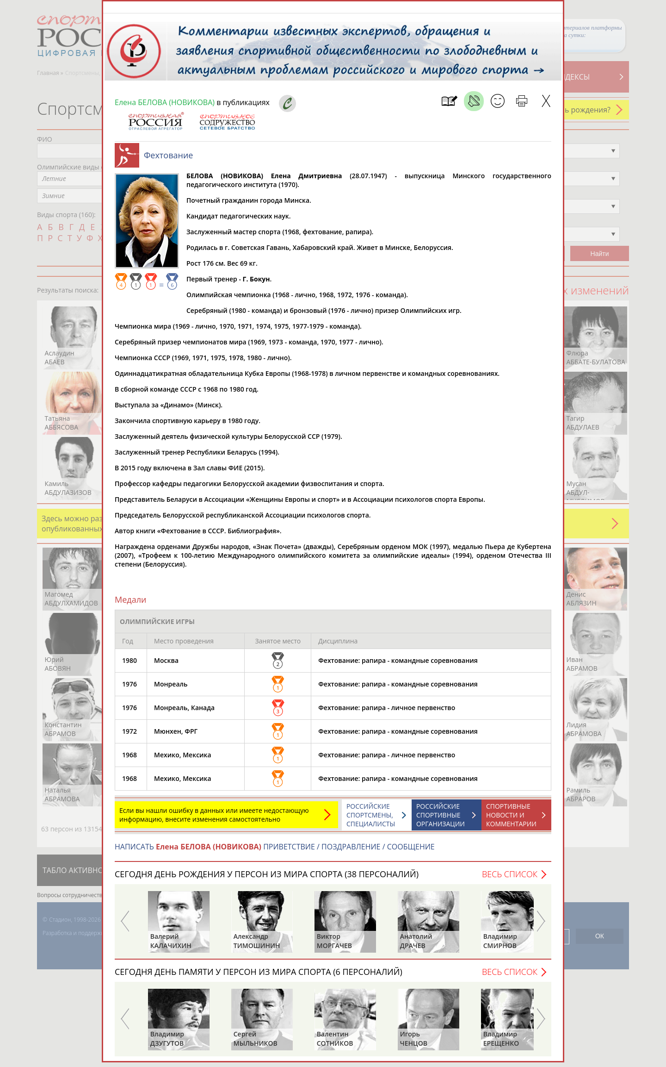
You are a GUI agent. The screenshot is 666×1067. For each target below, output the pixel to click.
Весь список (509, 878)
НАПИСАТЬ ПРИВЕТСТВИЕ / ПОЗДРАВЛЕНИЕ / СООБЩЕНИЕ (275, 851)
